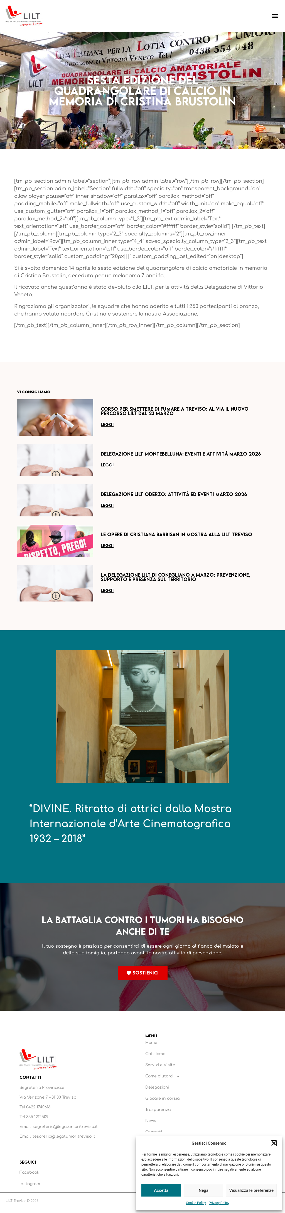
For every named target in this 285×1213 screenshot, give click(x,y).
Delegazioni (157, 1087)
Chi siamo (155, 1054)
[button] (274, 1143)
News (150, 1121)
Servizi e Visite (160, 1065)
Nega (203, 1190)
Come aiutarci (162, 1076)
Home (151, 1043)
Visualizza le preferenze (251, 1190)
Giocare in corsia (162, 1098)
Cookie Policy (196, 1203)
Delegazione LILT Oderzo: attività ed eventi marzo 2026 (174, 494)
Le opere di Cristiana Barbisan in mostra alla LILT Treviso (176, 534)
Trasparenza (158, 1110)
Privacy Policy (219, 1203)
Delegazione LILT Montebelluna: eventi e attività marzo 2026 (181, 454)
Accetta (161, 1190)
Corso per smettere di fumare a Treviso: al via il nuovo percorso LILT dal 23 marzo (175, 411)
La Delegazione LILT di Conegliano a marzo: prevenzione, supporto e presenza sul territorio (175, 577)
